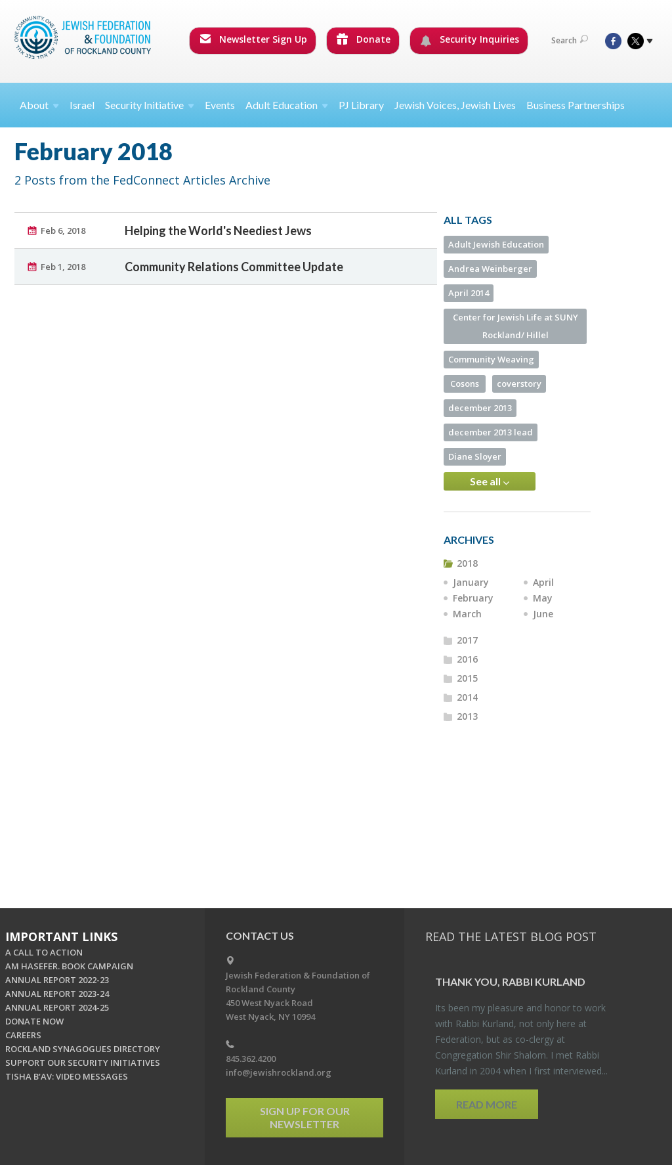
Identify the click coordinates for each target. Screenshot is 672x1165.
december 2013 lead (490, 432)
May (543, 598)
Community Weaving (491, 359)
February (473, 598)
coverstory (519, 383)
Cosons (464, 383)
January (471, 582)
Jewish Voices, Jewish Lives (455, 105)
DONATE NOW (34, 1021)
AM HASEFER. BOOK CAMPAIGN (69, 966)
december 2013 (480, 408)
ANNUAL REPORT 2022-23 (57, 980)
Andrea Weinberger (490, 269)
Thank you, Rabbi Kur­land (510, 981)
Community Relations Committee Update (234, 266)
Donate (363, 39)
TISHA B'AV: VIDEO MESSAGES (66, 1076)
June (543, 613)
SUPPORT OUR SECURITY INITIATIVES (82, 1062)
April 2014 (468, 293)
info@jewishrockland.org (278, 1072)
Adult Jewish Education (496, 244)
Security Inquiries (469, 39)
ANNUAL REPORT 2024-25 (57, 1007)
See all (489, 481)
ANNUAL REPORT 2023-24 (57, 994)
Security (149, 105)
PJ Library (361, 105)
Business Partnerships (575, 105)
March (467, 613)
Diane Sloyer (474, 456)
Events (220, 105)
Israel (82, 105)
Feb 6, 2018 (63, 230)
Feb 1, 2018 (63, 267)
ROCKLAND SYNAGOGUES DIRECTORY (82, 1049)
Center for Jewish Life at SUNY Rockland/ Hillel (515, 326)
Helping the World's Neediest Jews (218, 230)
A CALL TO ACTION (44, 952)
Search (569, 40)
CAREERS (23, 1035)
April (543, 582)
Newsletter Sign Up (253, 39)
